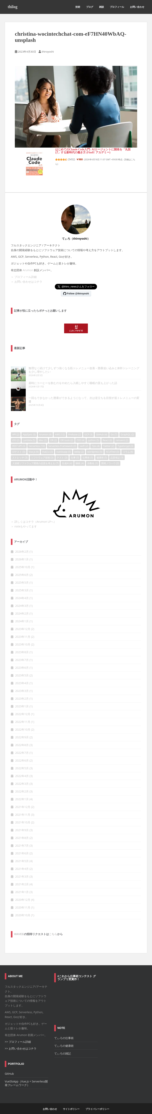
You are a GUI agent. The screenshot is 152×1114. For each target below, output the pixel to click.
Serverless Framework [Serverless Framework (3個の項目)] (62, 439)
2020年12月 (22, 892)
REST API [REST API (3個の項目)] (18, 439)
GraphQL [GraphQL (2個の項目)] (127, 427)
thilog (12, 7)
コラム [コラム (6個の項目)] (128, 444)
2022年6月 (22, 753)
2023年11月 (22, 629)
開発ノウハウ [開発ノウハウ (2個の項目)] (110, 456)
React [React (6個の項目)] (107, 433)
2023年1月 (22, 699)
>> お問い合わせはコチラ (20, 1041)
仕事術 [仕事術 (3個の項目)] (88, 450)
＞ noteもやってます (24, 519)
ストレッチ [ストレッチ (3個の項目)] (20, 450)
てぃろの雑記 (62, 1046)
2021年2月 (22, 877)
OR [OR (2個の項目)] (53, 433)
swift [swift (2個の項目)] (84, 439)
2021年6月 (22, 846)
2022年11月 (22, 714)
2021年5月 (22, 854)
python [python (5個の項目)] (93, 433)
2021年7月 (22, 838)
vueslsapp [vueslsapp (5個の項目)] (63, 444)
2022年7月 (22, 745)
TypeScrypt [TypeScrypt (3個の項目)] (125, 439)
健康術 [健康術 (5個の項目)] (102, 450)
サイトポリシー (71, 1102)
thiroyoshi (48, 51)
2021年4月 (22, 861)
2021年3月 (22, 869)
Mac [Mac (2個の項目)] (43, 433)
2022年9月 (22, 730)
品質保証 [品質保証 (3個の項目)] (116, 450)
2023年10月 (22, 637)
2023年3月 (22, 684)
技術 (77, 7)
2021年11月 (22, 807)
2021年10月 (22, 815)
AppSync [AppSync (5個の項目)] (29, 427)
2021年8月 (22, 831)
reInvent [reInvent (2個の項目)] (122, 433)
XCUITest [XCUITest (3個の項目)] (112, 444)
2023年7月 (22, 653)
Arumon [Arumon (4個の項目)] (45, 427)
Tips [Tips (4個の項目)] (96, 439)
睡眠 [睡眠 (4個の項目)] (80, 456)
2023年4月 (22, 676)
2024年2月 (22, 606)
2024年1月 (22, 614)
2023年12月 (22, 622)
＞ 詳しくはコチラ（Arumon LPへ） (33, 514)
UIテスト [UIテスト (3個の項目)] (18, 444)
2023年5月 (22, 668)
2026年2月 (22, 544)
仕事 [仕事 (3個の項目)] (75, 450)
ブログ (89, 7)
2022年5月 (22, 761)
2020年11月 (22, 900)
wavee (19, 927)
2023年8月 (22, 645)
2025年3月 (22, 583)
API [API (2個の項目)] (15, 427)
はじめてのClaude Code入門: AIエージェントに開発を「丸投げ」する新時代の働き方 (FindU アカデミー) (93, 151)
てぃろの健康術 (64, 1038)
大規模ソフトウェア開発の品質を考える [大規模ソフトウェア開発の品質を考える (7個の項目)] (35, 456)
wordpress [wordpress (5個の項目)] (94, 444)
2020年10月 (22, 908)
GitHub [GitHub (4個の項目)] (101, 427)
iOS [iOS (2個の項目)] (15, 433)
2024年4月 (22, 591)
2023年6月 (22, 660)
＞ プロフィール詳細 (24, 277)
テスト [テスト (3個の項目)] (62, 450)
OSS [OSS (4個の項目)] (81, 433)
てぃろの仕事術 (64, 1031)
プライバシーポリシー (97, 1102)
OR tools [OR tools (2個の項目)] (66, 433)
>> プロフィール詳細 (18, 1034)
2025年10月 (22, 560)
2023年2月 (22, 691)
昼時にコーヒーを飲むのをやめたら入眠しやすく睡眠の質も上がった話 (58, 383)
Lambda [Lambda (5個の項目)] (29, 433)
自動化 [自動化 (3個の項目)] (92, 456)
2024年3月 (22, 598)
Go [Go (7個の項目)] (114, 427)
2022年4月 (22, 769)
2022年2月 (22, 784)
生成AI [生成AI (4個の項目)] (67, 456)
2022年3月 (22, 776)
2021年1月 (22, 885)
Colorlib (78, 1109)
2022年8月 (22, 738)
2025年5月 (22, 575)
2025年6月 (22, 567)
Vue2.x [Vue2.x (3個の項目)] (47, 444)
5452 (71, 159)
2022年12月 (22, 707)
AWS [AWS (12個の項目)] (60, 427)
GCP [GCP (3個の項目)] (89, 427)
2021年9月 (22, 823)
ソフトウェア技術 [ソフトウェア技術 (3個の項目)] (42, 450)
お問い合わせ (137, 7)
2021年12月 (22, 800)
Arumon (28, 270)
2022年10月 (22, 722)
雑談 (101, 7)
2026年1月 (22, 552)
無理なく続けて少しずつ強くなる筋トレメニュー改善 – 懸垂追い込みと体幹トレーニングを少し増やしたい (74, 370)
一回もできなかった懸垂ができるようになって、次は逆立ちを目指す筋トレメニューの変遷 (70, 394)
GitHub (9, 1066)
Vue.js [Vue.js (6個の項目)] (34, 444)
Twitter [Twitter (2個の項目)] (108, 439)
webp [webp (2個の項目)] (79, 444)
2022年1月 (22, 792)
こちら (53, 927)
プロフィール (117, 7)
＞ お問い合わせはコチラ (26, 281)
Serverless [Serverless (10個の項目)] (37, 439)
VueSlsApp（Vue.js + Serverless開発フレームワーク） (26, 1076)
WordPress (103, 1109)
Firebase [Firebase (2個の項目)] (74, 427)
